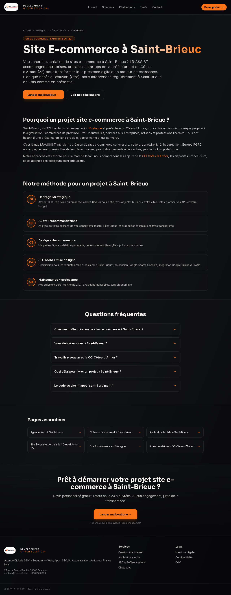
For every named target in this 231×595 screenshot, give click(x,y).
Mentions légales (185, 552)
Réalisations (127, 7)
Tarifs (143, 7)
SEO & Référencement (131, 562)
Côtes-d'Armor (58, 30)
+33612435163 (38, 573)
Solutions (108, 7)
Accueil (92, 7)
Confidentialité (184, 557)
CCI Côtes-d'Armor (155, 156)
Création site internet (130, 552)
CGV (178, 562)
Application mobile (129, 557)
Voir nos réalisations (85, 95)
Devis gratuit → (214, 7)
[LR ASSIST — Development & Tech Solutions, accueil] (26, 7)
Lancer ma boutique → (43, 95)
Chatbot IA (124, 567)
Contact (157, 7)
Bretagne (40, 30)
